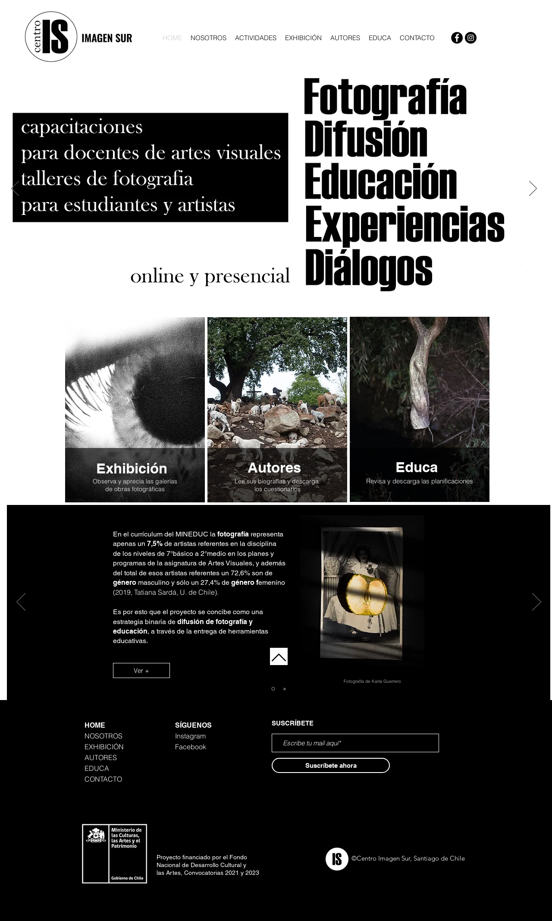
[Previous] (15, 189)
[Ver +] (141, 670)
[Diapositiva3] (254, 299)
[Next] (533, 189)
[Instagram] (471, 38)
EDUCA (97, 768)
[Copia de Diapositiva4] (284, 299)
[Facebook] (457, 38)
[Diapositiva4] (274, 299)
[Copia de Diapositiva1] (284, 689)
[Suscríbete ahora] (331, 765)
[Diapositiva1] (273, 689)
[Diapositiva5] (265, 299)
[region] (134, 410)
